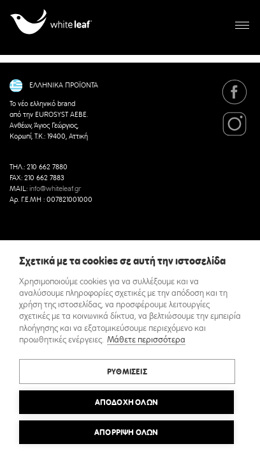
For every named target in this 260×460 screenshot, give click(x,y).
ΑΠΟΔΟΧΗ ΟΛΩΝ (126, 402)
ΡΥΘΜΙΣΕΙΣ (127, 372)
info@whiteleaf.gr (55, 189)
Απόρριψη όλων (126, 432)
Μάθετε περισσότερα (146, 340)
